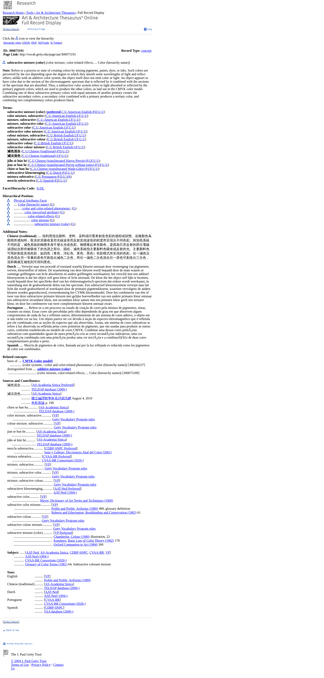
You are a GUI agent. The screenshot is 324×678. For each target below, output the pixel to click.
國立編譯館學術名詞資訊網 (51, 398)
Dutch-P (58, 172)
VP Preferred (63, 532)
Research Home (14, 12)
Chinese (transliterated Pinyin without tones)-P (66, 165)
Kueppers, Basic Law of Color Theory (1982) (84, 540)
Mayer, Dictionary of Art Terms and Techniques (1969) (76, 500)
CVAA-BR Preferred (56, 456)
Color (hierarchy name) (33, 204)
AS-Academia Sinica (46, 393)
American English (64, 116)
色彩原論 (38, 403)
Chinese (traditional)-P (43, 151)
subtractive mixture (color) (52, 224)
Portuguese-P (50, 176)
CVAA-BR (96, 552)
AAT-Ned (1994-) (65, 492)
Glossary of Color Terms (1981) (46, 564)
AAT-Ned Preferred (67, 488)
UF (79, 116)
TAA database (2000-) (58, 611)
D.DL (40, 188)
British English (64, 135)
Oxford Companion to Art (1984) (76, 544)
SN (68, 176)
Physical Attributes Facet (30, 200)
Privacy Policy (41, 664)
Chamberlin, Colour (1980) (72, 536)
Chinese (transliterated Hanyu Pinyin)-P (61, 160)
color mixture (40, 220)
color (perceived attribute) (42, 212)
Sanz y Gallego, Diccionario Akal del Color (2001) (78, 452)
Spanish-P (49, 180)
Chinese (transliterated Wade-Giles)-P (62, 169)
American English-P (81, 112)
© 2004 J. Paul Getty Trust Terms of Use (28, 662)
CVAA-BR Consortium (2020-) (63, 460)
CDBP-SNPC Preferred (60, 448)
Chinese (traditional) (42, 156)
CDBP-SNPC (79, 552)
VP (55, 415)
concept (146, 50)
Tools (29, 12)
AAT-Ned (32, 552)
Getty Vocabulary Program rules (73, 419)
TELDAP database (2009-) (49, 389)
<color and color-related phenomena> (46, 208)
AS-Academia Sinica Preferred (52, 385)
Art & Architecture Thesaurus (55, 12)
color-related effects (41, 216)
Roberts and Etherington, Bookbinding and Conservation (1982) (93, 512)
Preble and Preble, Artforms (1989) (74, 508)
